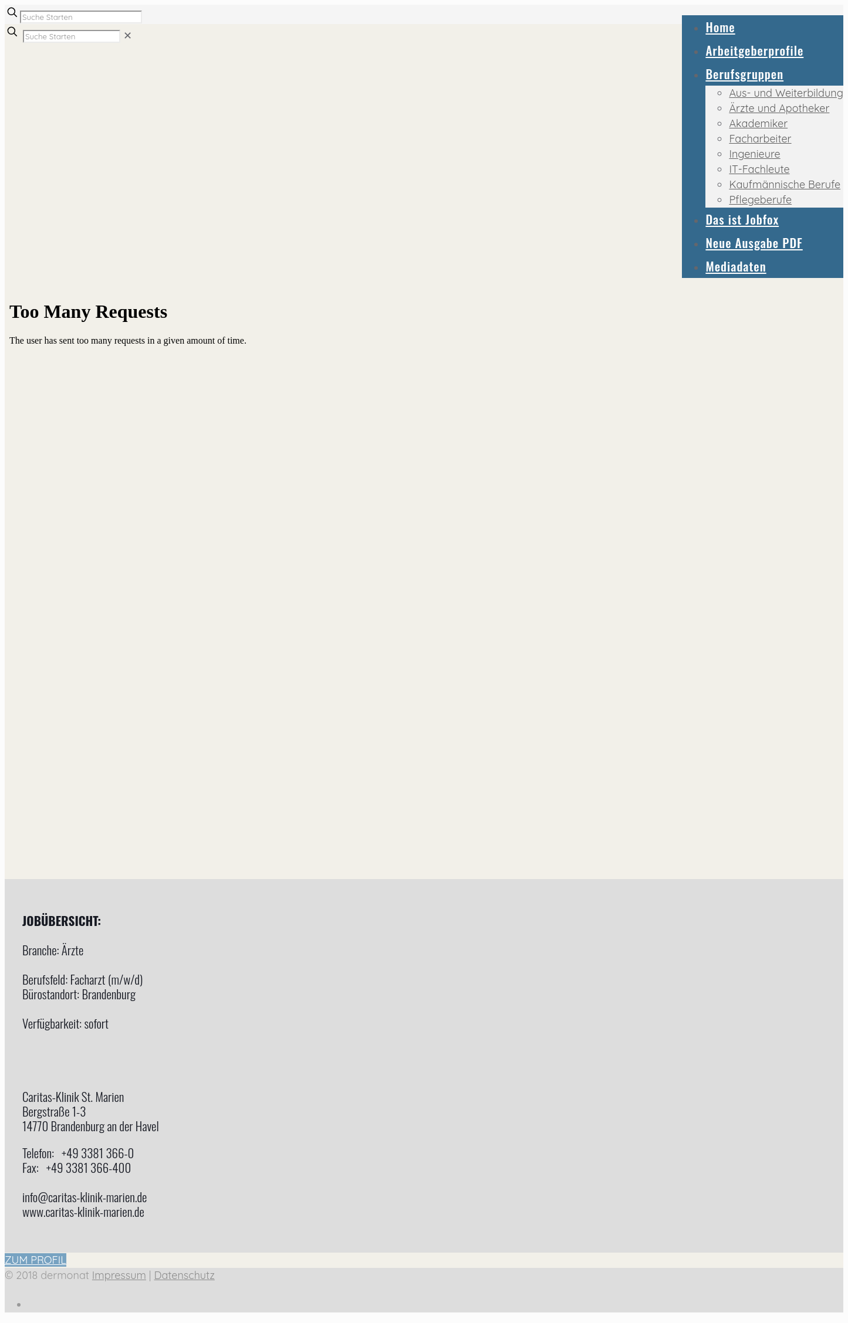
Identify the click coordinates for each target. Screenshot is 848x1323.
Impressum (119, 1275)
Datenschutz (184, 1275)
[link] (127, 35)
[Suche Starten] (81, 17)
